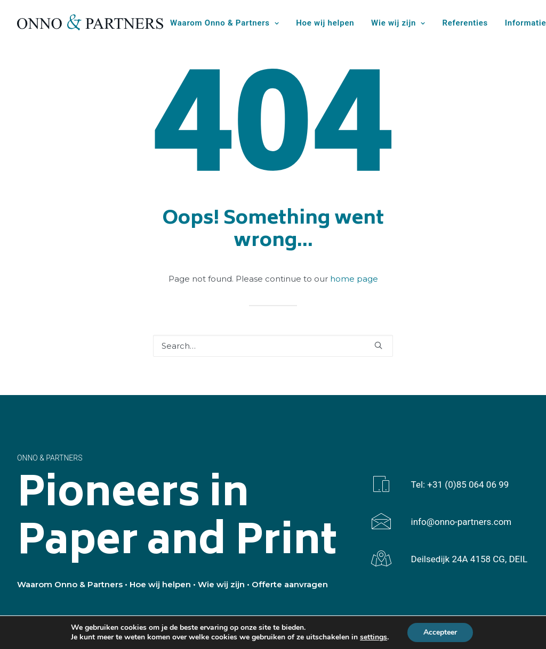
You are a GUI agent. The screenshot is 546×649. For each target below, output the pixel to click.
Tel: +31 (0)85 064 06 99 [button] (460, 484)
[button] (378, 345)
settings (373, 637)
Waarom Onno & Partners (224, 23)
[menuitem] (228, 23)
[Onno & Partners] (90, 22)
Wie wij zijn (398, 23)
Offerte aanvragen (290, 584)
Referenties (465, 23)
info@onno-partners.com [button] (461, 521)
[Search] (273, 346)
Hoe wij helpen (325, 23)
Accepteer (440, 632)
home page (354, 279)
